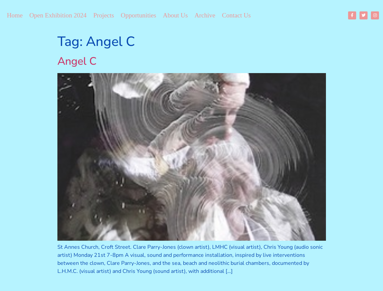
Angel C (77, 61)
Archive (204, 15)
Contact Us (236, 15)
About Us (175, 15)
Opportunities (138, 15)
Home (15, 15)
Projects (103, 15)
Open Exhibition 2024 (58, 15)
